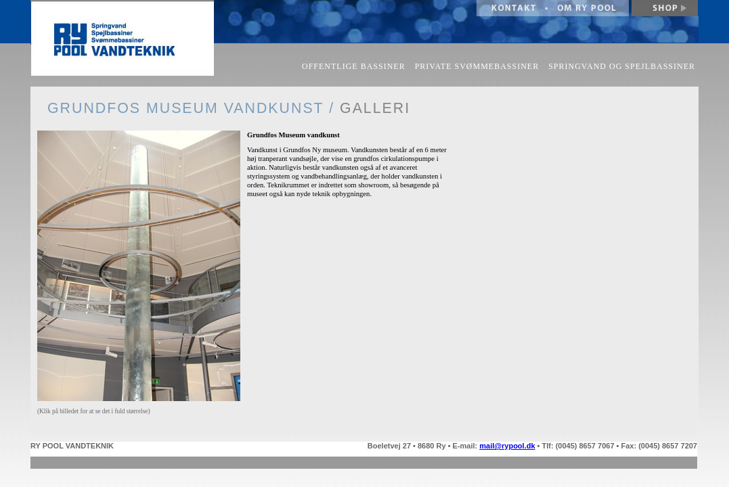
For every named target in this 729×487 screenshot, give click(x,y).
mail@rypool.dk (507, 446)
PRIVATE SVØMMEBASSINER (477, 66)
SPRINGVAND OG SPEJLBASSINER (621, 66)
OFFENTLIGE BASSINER (353, 66)
